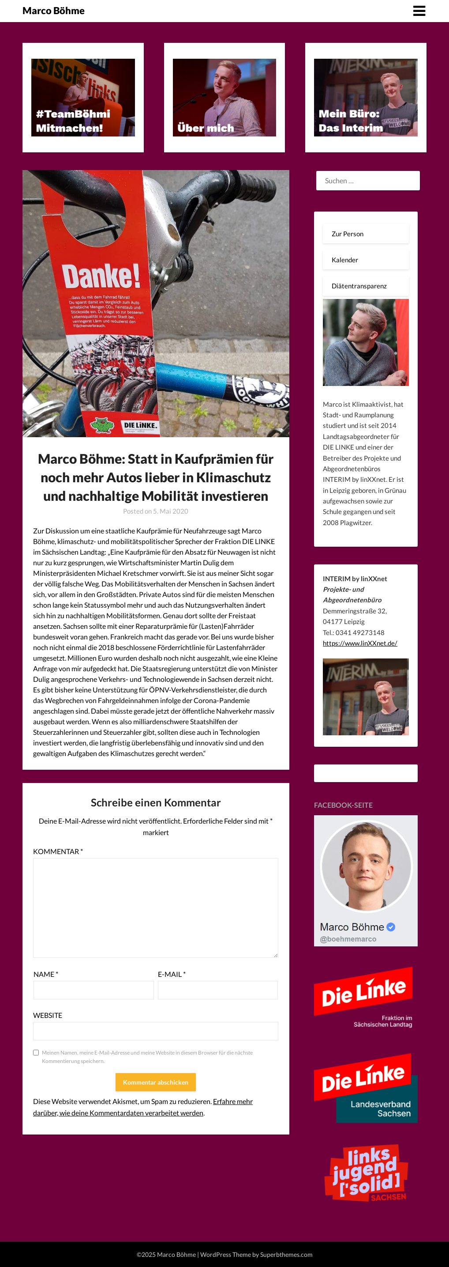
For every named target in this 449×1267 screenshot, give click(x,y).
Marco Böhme (53, 10)
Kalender (345, 260)
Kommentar (58, 851)
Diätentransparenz (359, 286)
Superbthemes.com (286, 1254)
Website (47, 1015)
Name (46, 974)
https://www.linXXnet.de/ (360, 643)
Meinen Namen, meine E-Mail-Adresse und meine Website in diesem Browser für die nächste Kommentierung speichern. (147, 1057)
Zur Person (347, 234)
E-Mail (172, 974)
